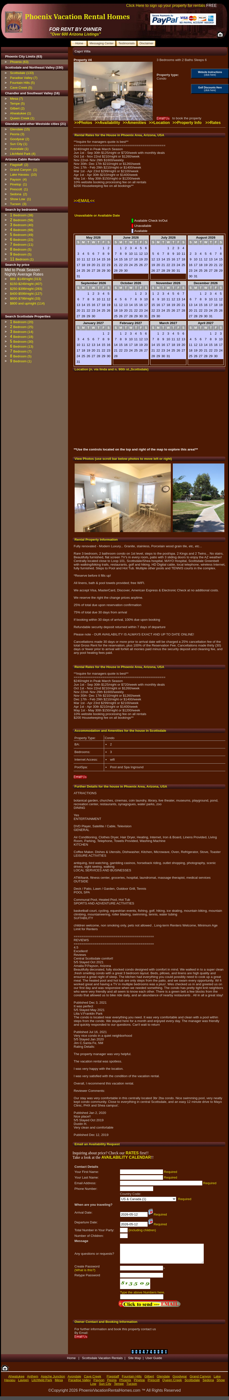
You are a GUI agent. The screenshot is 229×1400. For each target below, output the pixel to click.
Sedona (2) (18, 194)
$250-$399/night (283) (26, 289)
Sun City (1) (18, 144)
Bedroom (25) (23, 327)
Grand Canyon (200, 1380)
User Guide (154, 1361)
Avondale (74, 1380)
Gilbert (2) (17, 108)
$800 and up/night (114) (27, 303)
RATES (132, 1153)
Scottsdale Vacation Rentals (102, 1361)
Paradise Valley (79, 1384)
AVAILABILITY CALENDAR (126, 1157)
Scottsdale (192, 1384)
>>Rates (213, 123)
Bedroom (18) (23, 337)
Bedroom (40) (23, 225)
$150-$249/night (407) (26, 284)
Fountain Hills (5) (22, 83)
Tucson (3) (18, 204)
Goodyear (180, 1380)
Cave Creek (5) (21, 87)
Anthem (32, 1380)
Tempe (119, 1387)
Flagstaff (113, 1380)
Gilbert (149, 1380)
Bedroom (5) (22, 249)
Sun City (105, 1387)
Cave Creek (92, 1380)
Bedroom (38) (23, 215)
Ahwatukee (16, 1380)
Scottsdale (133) (22, 73)
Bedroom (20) (23, 322)
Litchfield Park (41, 1384)
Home (72, 1361)
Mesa (59, 1384)
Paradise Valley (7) (24, 78)
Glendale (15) (20, 129)
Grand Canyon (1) (23, 169)
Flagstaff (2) (19, 165)
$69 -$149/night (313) (25, 279)
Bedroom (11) (23, 244)
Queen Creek (172, 1384)
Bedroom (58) (23, 220)
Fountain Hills (132, 1380)
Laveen (23, 1384)
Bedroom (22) (23, 240)
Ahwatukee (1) (20, 113)
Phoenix (125, 1384)
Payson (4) (18, 179)
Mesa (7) (16, 98)
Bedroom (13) (23, 346)
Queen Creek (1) (22, 118)
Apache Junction (53, 1380)
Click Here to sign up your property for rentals (171, 5)
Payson (99, 1384)
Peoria (112, 1384)
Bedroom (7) (22, 351)
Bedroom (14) (23, 332)
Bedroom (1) (24, 259)
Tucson (131, 1387)
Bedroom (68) (23, 230)
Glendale (163, 1380)
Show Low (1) (20, 199)
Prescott (154, 1384)
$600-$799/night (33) (25, 298)
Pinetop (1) (18, 184)
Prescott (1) (19, 189)
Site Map (134, 1361)
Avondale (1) (19, 149)
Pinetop (139, 1384)
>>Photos (83, 123)
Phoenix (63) (19, 62)
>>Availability (107, 123)
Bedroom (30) (23, 341)
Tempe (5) (17, 103)
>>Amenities (134, 123)
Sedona (208, 1384)
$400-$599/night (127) (26, 293)
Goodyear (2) (19, 139)
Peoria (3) (17, 134)
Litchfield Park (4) (23, 154)
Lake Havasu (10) (23, 174)
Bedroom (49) (23, 235)
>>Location (159, 123)
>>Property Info (187, 123)
